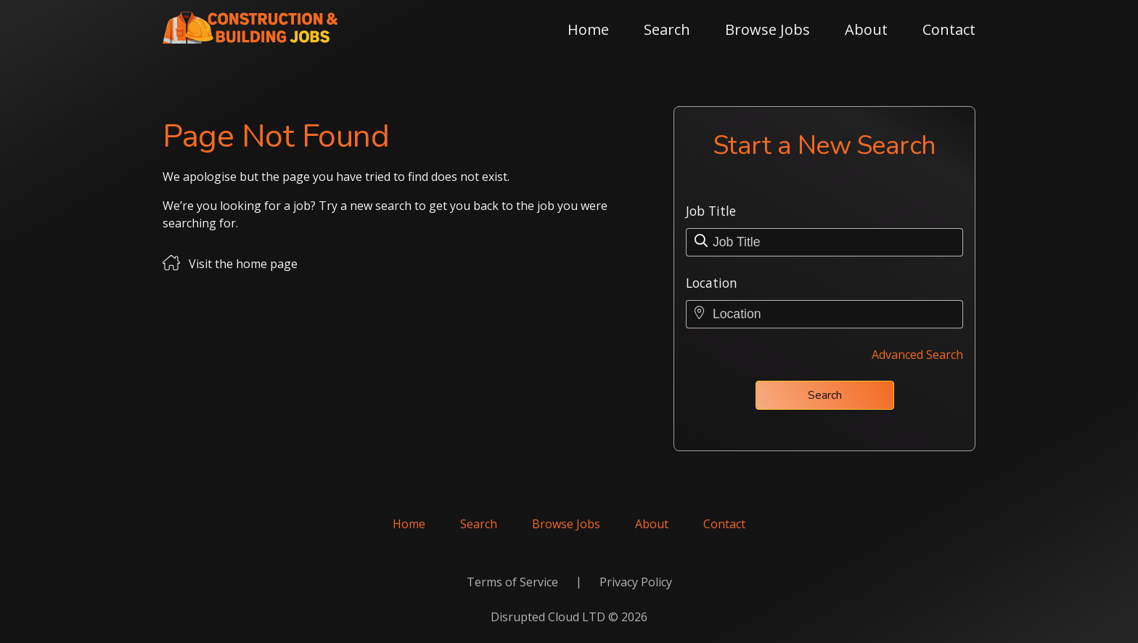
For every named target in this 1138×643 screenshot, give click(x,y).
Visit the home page (243, 264)
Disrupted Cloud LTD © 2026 (569, 617)
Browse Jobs (767, 29)
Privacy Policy (635, 582)
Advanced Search (917, 355)
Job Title (711, 210)
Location (711, 282)
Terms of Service (512, 582)
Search (667, 29)
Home (588, 29)
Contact (948, 29)
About (866, 29)
